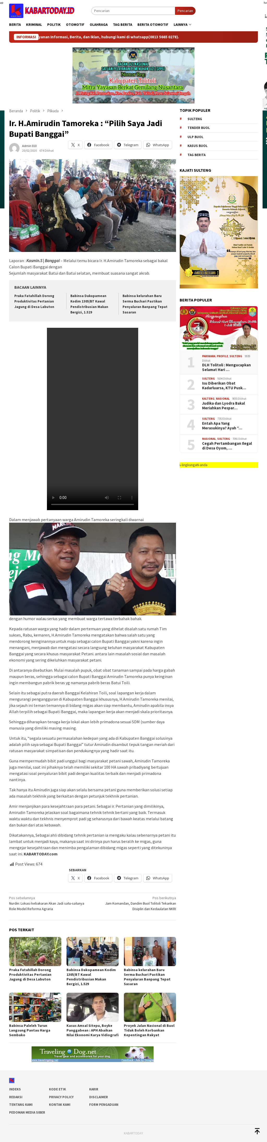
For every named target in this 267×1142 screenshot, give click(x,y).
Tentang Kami (21, 1104)
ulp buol (195, 137)
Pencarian (185, 10)
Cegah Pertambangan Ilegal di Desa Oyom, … (227, 445)
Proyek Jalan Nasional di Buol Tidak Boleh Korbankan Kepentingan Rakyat (149, 1030)
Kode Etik (57, 1089)
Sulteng (194, 119)
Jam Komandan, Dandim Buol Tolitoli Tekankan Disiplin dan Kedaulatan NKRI (136, 903)
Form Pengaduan (103, 1104)
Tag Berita (196, 155)
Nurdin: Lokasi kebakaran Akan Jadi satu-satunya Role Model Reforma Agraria (49, 903)
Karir (93, 1089)
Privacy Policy (61, 1097)
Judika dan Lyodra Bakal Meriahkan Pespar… (223, 405)
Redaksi (15, 1097)
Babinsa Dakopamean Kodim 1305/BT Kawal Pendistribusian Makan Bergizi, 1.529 (91, 976)
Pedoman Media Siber (27, 1112)
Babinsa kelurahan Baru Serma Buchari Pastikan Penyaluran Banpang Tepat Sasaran (147, 976)
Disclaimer (98, 1097)
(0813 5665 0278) (170, 37)
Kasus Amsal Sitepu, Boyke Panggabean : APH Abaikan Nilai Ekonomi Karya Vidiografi (92, 1030)
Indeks (15, 1089)
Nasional (223, 398)
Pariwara (208, 356)
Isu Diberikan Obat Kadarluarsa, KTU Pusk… (224, 385)
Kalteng (208, 398)
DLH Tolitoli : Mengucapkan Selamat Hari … (226, 367)
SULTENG (235, 356)
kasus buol (197, 146)
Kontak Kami (59, 1104)
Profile (222, 356)
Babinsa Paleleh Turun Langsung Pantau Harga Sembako (29, 1030)
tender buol (198, 128)
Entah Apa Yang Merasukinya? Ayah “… (222, 425)
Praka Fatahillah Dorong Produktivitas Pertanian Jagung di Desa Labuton (34, 301)
